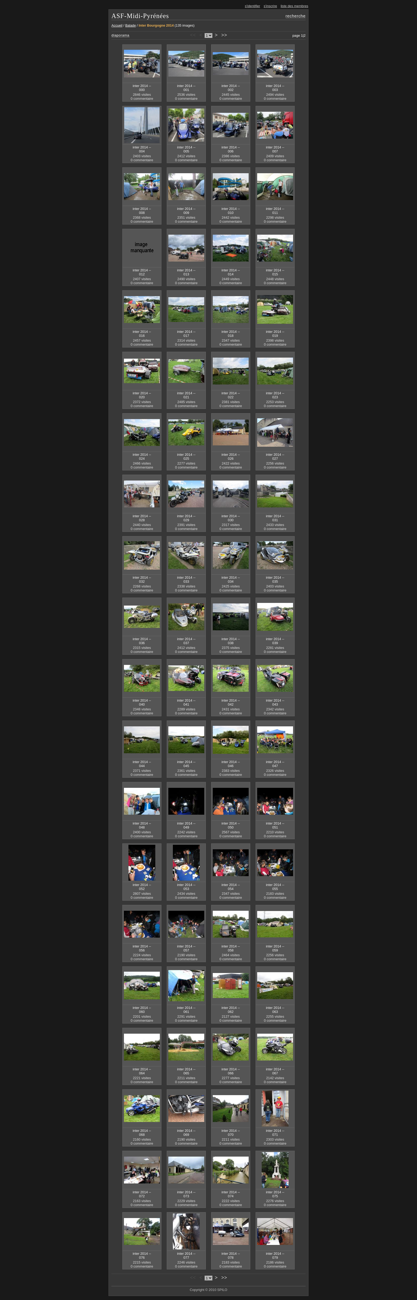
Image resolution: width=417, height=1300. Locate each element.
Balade (130, 25)
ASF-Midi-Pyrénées (140, 15)
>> (224, 35)
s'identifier (252, 6)
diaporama (120, 35)
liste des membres (294, 6)
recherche (296, 16)
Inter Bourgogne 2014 (156, 25)
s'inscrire (270, 6)
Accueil (116, 25)
